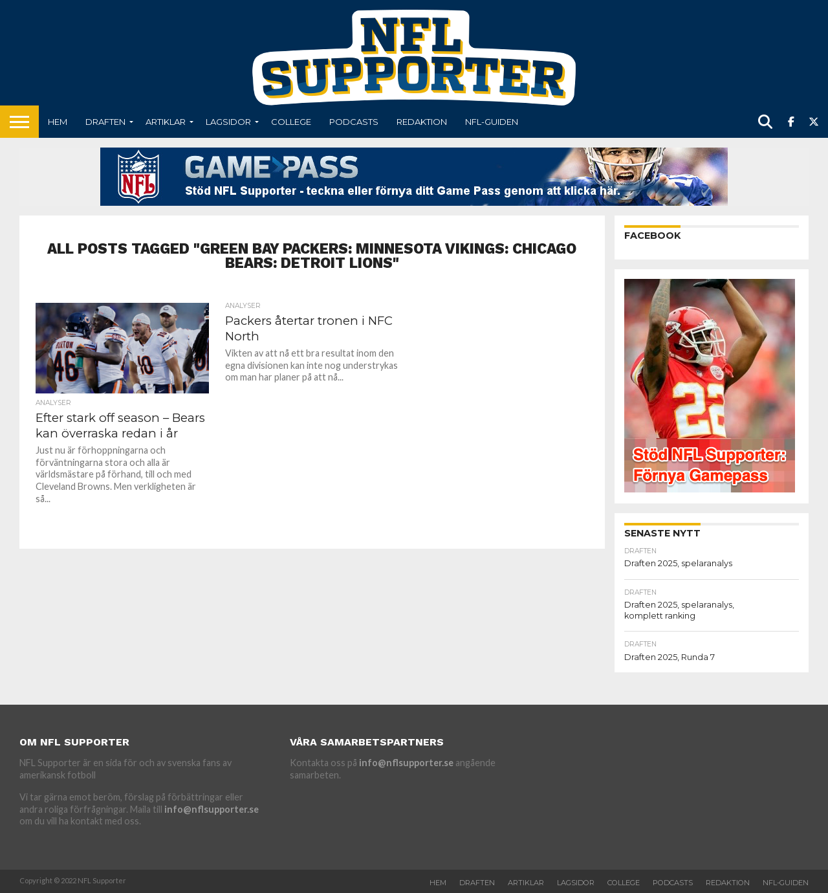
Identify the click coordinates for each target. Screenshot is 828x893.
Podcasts (353, 121)
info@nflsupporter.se (211, 809)
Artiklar (166, 121)
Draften (105, 121)
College (291, 121)
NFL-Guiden (491, 121)
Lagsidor (228, 121)
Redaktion (422, 121)
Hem (57, 121)
